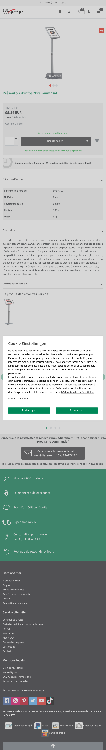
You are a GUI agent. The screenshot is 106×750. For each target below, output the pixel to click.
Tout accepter (29, 410)
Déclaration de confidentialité (77, 392)
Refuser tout (76, 410)
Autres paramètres (18, 398)
